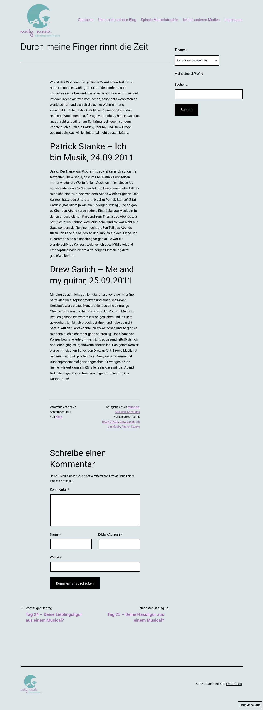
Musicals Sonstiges (127, 412)
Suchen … (181, 84)
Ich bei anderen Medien (201, 20)
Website (56, 557)
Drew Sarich (127, 421)
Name (55, 534)
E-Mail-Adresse (110, 534)
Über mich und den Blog (117, 20)
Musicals (133, 407)
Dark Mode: (250, 705)
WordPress (234, 684)
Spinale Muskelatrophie (159, 20)
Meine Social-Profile (189, 73)
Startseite (86, 20)
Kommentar (59, 489)
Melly (59, 416)
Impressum (234, 20)
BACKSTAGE (110, 421)
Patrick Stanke (130, 426)
